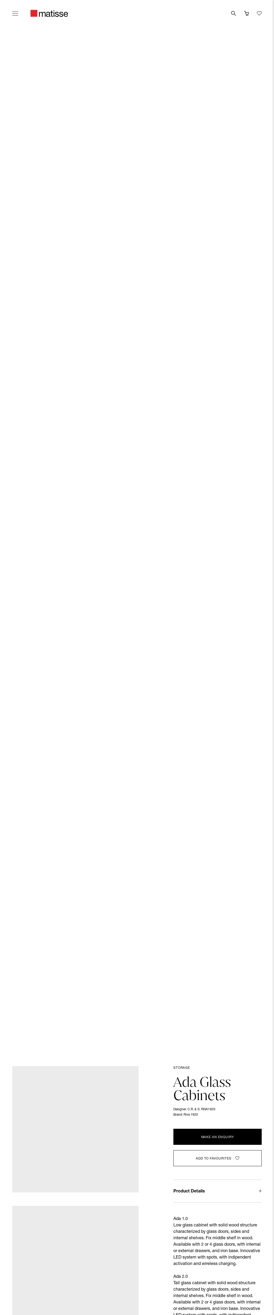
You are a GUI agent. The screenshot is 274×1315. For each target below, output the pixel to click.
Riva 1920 (191, 1114)
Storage (181, 1068)
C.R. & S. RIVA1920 (201, 1109)
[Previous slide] (13, 533)
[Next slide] (260, 533)
